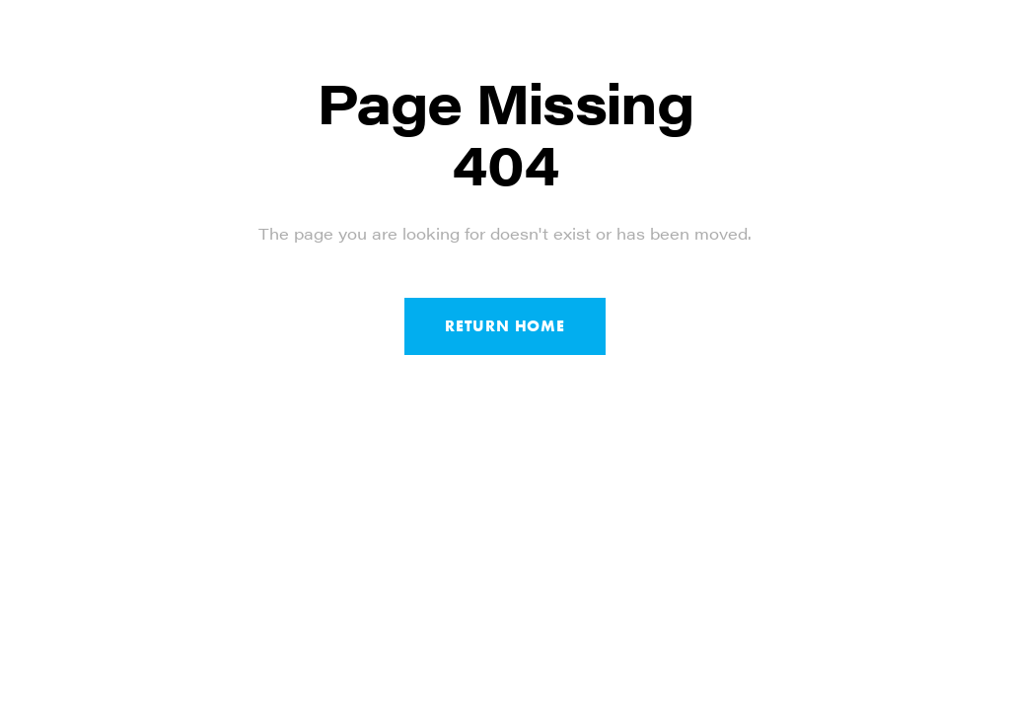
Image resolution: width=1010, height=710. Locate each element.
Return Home (505, 326)
